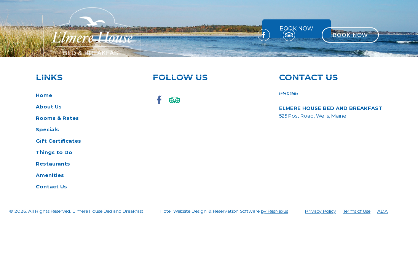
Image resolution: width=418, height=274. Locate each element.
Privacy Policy (320, 211)
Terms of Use (356, 211)
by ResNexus (274, 211)
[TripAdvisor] (289, 34)
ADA (382, 211)
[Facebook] (264, 34)
